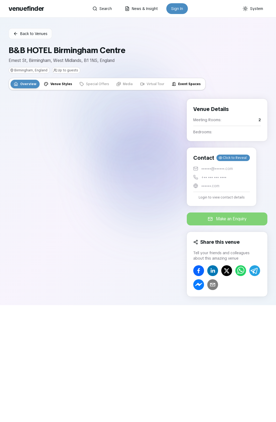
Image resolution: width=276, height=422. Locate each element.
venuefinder (26, 8)
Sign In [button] (177, 8)
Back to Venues (30, 33)
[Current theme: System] (252, 8)
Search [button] (102, 8)
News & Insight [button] (141, 8)
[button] (221, 177)
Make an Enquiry (227, 219)
